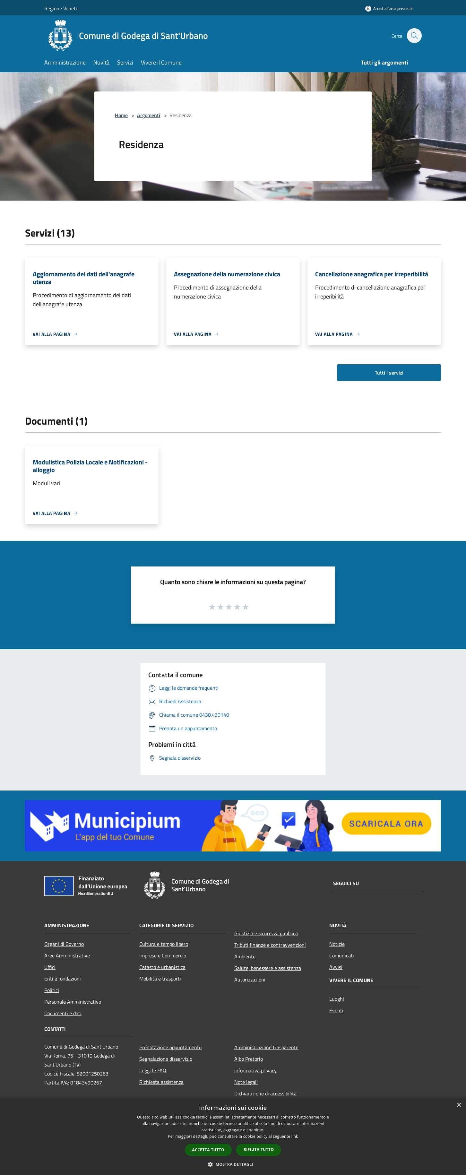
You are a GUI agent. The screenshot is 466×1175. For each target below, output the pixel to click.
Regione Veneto (61, 8)
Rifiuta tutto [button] (259, 1149)
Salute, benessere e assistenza (267, 968)
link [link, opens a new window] (294, 1136)
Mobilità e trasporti (160, 978)
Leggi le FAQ (152, 1070)
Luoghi (336, 999)
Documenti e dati (63, 1013)
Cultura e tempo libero (163, 944)
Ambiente (244, 956)
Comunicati (341, 955)
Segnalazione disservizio (165, 1059)
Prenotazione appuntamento (170, 1047)
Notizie (337, 944)
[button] (233, 1164)
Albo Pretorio (248, 1059)
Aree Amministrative (67, 955)
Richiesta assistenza (161, 1082)
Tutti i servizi (389, 372)
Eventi (336, 1010)
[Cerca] (414, 35)
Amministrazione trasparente (266, 1047)
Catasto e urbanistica (162, 967)
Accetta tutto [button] (208, 1150)
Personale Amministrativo (72, 1002)
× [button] (458, 1105)
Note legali (246, 1082)
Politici (51, 990)
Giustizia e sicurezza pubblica (266, 933)
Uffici (50, 967)
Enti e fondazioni (62, 978)
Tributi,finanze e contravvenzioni (270, 945)
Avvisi (335, 967)
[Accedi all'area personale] (389, 8)
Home (121, 115)
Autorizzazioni (249, 979)
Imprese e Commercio (162, 955)
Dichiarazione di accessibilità (265, 1093)
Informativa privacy (255, 1070)
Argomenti (148, 115)
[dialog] (233, 1136)
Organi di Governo (64, 944)
